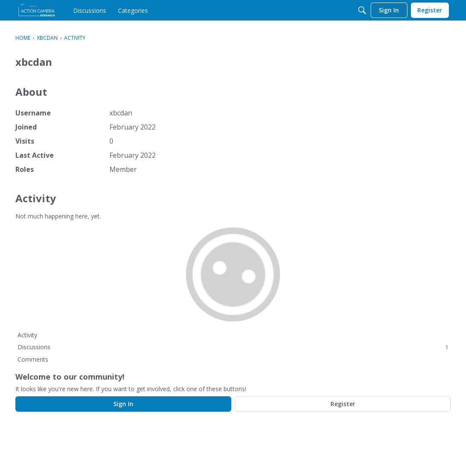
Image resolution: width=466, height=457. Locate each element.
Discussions (233, 347)
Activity (27, 335)
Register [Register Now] (342, 404)
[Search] (362, 10)
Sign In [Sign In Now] (123, 404)
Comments (33, 359)
